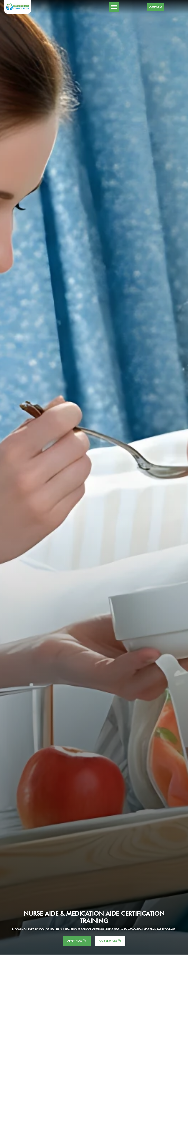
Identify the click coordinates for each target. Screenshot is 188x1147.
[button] (114, 7)
